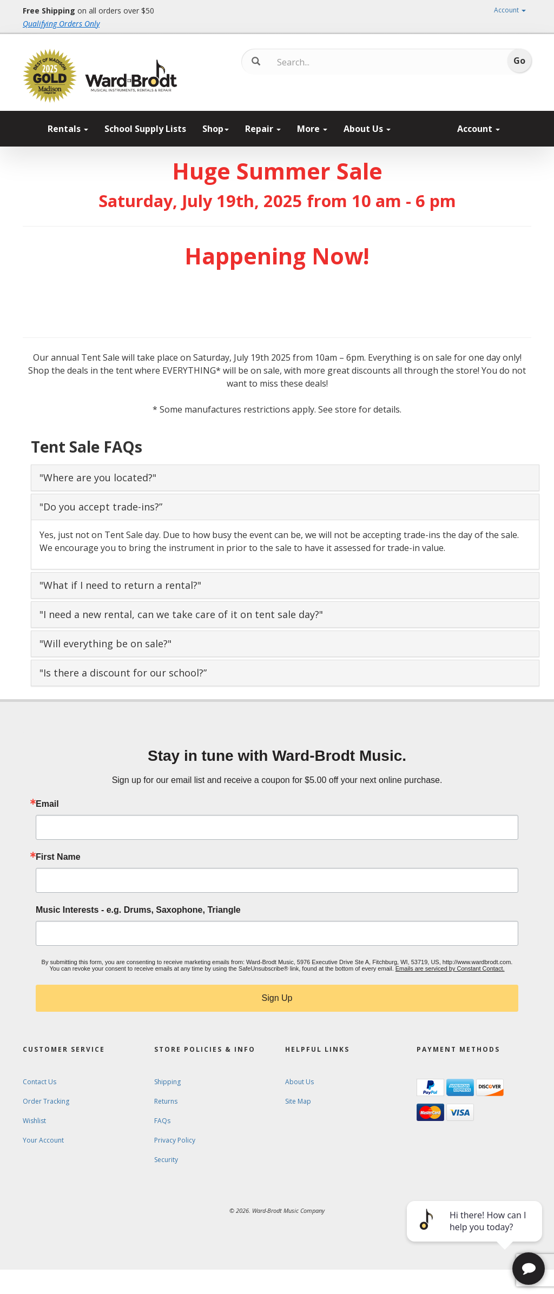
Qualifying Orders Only (61, 23)
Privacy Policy (174, 1140)
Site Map (298, 1101)
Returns (165, 1101)
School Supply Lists (145, 129)
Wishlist (34, 1120)
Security (166, 1159)
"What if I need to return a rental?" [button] (120, 585)
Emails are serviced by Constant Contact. (450, 968)
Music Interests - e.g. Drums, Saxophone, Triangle (138, 910)
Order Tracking (46, 1101)
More (312, 129)
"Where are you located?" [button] (97, 477)
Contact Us (39, 1081)
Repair (263, 129)
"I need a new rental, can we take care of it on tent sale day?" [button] (181, 614)
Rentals (68, 129)
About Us (367, 129)
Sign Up (277, 998)
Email (47, 804)
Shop (215, 129)
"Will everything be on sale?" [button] (105, 643)
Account (510, 10)
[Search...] (322, 62)
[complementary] (475, 1234)
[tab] (285, 477)
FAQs (162, 1120)
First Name (58, 857)
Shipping (167, 1081)
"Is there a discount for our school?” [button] (123, 672)
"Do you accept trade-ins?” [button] (100, 506)
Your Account (43, 1140)
